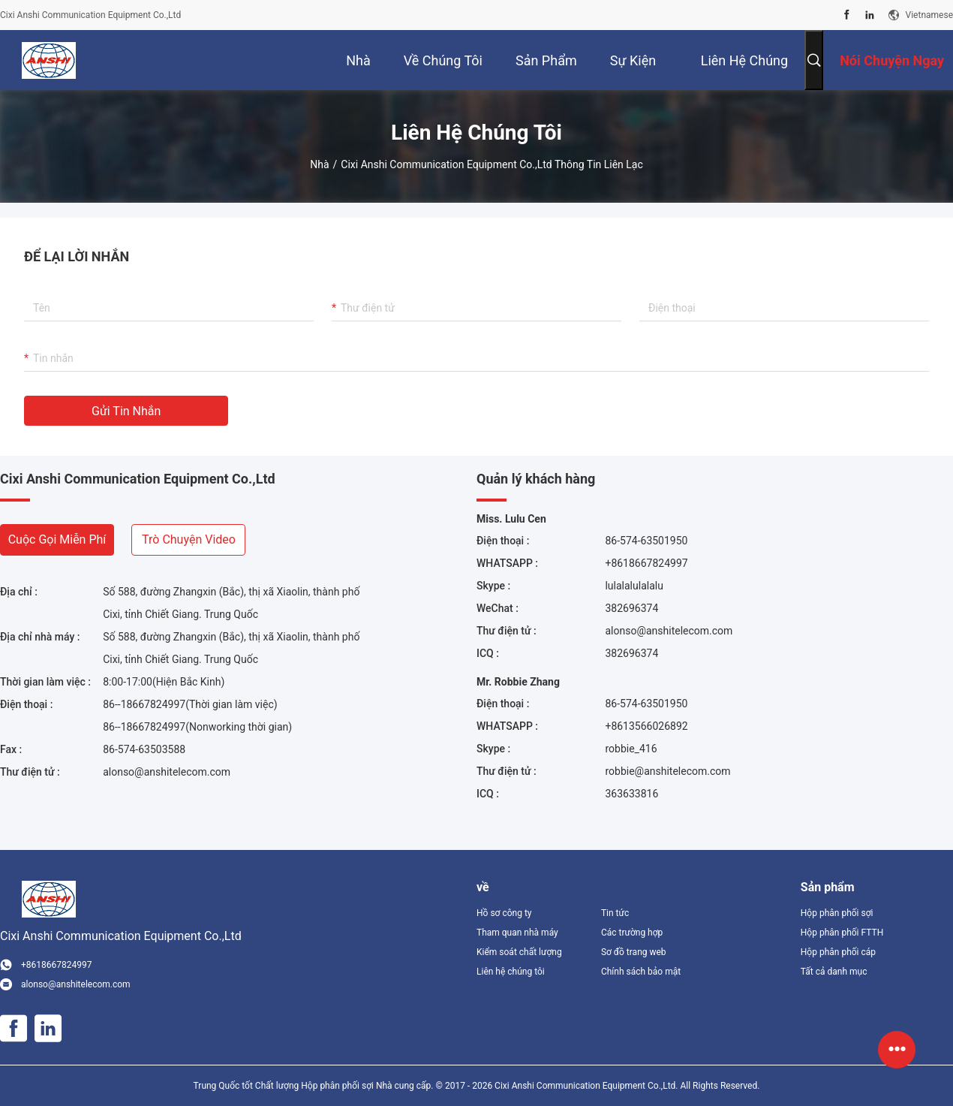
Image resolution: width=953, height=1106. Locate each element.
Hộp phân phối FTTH (842, 932)
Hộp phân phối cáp (838, 952)
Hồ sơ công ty (503, 913)
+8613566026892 (646, 726)
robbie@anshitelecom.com (667, 771)
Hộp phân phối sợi (837, 913)
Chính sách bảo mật (641, 971)
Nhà (319, 164)
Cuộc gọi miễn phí (57, 539)
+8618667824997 (646, 563)
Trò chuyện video (189, 539)
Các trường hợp (632, 932)
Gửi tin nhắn (126, 411)
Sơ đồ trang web (633, 952)
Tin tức (615, 913)
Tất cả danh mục (834, 971)
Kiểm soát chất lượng (519, 952)
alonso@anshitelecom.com (166, 772)
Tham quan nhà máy (517, 932)
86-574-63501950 (646, 541)
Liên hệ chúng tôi (510, 971)
